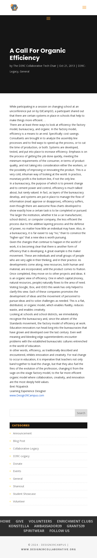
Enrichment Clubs (75, 521)
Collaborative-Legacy (26, 448)
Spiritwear (33, 530)
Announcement (22, 433)
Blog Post (19, 441)
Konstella (19, 526)
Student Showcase (24, 494)
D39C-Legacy (21, 456)
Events (17, 471)
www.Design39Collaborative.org (48, 549)
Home (5, 521)
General (24, 71)
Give (20, 521)
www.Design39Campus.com (27, 395)
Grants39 (76, 526)
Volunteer (19, 501)
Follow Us (59, 530)
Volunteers (40, 521)
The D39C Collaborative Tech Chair (34, 66)
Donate (17, 463)
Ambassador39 (48, 526)
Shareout (18, 486)
